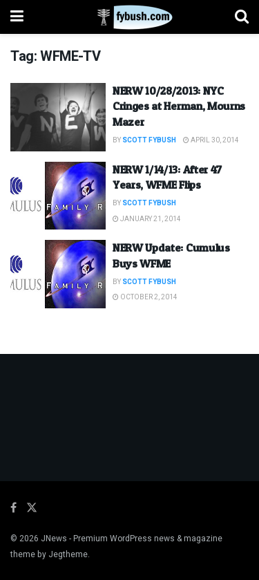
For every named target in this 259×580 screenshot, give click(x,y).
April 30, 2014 (211, 140)
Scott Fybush (149, 140)
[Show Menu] (16, 17)
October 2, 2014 (145, 297)
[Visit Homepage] (129, 17)
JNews (54, 538)
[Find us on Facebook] (13, 508)
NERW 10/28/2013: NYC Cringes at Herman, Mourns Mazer (179, 106)
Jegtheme (68, 554)
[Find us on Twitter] (31, 508)
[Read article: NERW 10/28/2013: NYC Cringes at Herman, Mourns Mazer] (58, 117)
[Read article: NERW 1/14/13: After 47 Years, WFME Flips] (58, 196)
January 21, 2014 (147, 219)
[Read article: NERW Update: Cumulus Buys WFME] (58, 274)
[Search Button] (242, 17)
